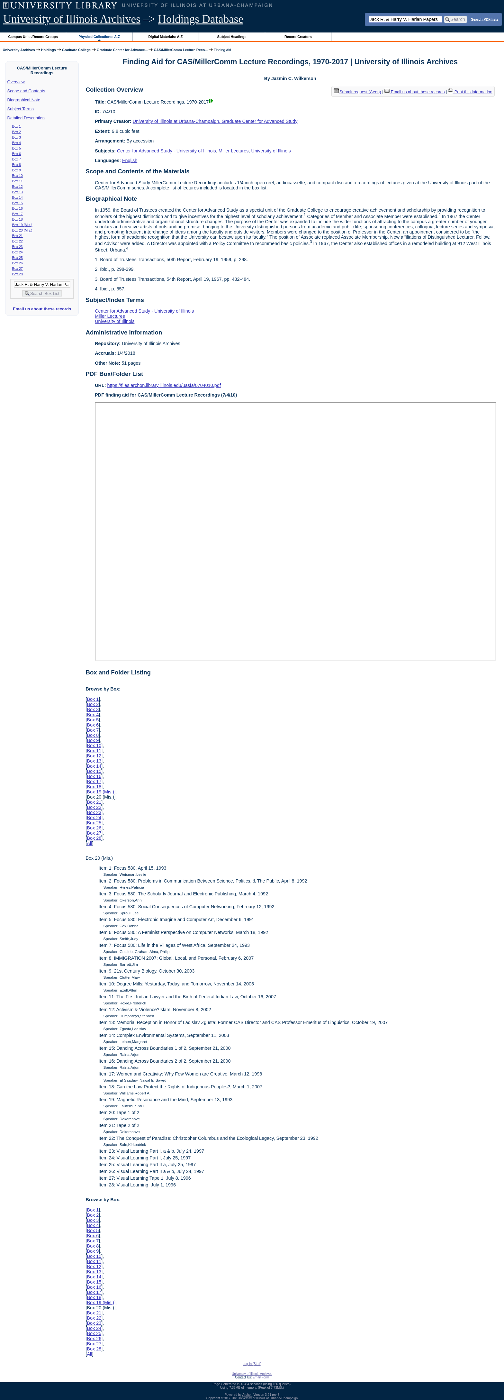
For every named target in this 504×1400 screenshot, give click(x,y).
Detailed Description (26, 117)
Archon (247, 1394)
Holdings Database (200, 19)
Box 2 (16, 132)
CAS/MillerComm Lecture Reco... (181, 50)
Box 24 (17, 252)
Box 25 (17, 258)
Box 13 (17, 192)
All (89, 843)
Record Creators (298, 37)
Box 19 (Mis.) (22, 225)
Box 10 (17, 176)
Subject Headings (232, 37)
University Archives (19, 50)
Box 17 (17, 214)
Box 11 (17, 181)
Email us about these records (42, 309)
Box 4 (16, 143)
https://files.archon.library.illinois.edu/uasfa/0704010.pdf (164, 385)
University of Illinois (271, 150)
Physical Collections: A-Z (99, 37)
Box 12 (17, 186)
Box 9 (16, 170)
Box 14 (17, 197)
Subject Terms (20, 108)
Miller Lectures (234, 150)
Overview (16, 81)
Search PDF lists (484, 19)
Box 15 (17, 203)
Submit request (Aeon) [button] (357, 91)
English (129, 160)
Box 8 (16, 165)
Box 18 (17, 219)
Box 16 (17, 208)
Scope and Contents (26, 90)
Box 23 (17, 247)
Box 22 (17, 241)
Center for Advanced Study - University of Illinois (166, 150)
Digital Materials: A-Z (165, 37)
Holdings (48, 50)
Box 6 (16, 154)
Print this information (470, 91)
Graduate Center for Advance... (122, 50)
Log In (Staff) (252, 1364)
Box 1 (16, 126)
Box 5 (16, 148)
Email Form (261, 1377)
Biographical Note (23, 99)
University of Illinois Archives (71, 19)
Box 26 (17, 263)
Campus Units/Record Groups (33, 37)
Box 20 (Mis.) (22, 230)
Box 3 (16, 137)
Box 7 (16, 159)
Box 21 (17, 236)
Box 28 (17, 274)
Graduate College (76, 50)
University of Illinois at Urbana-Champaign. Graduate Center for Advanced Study (215, 121)
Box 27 (17, 268)
